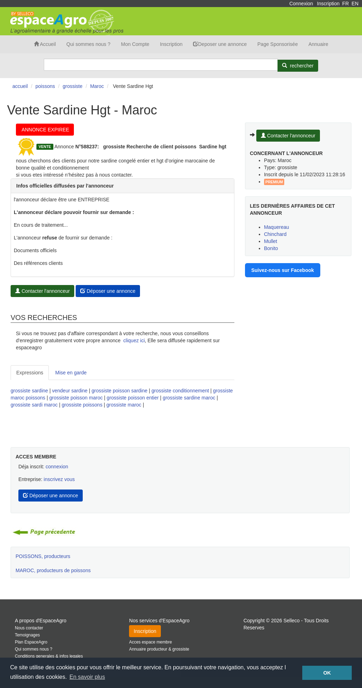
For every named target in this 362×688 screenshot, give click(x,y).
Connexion (301, 3)
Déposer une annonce (107, 291)
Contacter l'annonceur (42, 291)
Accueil (45, 44)
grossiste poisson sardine (119, 390)
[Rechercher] (298, 66)
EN (355, 3)
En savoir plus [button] (87, 677)
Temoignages (27, 635)
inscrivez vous (59, 479)
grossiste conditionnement (180, 390)
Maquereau (276, 227)
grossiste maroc (123, 405)
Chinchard (275, 234)
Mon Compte (135, 44)
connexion (57, 466)
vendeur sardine (69, 390)
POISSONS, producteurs (43, 556)
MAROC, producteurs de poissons (53, 570)
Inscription (328, 3)
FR (345, 3)
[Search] (161, 65)
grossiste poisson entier (133, 398)
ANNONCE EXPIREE (45, 129)
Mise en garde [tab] (71, 372)
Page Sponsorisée (277, 44)
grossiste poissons (82, 405)
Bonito (271, 248)
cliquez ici (134, 340)
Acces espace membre (150, 642)
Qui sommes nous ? (88, 44)
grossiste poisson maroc (76, 398)
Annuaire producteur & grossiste (159, 649)
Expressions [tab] (29, 372)
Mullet (270, 241)
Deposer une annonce (220, 44)
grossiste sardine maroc (189, 398)
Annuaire (318, 44)
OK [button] (327, 673)
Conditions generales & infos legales (49, 656)
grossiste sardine (29, 390)
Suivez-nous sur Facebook (282, 270)
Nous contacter (29, 627)
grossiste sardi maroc (34, 405)
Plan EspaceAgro (31, 642)
